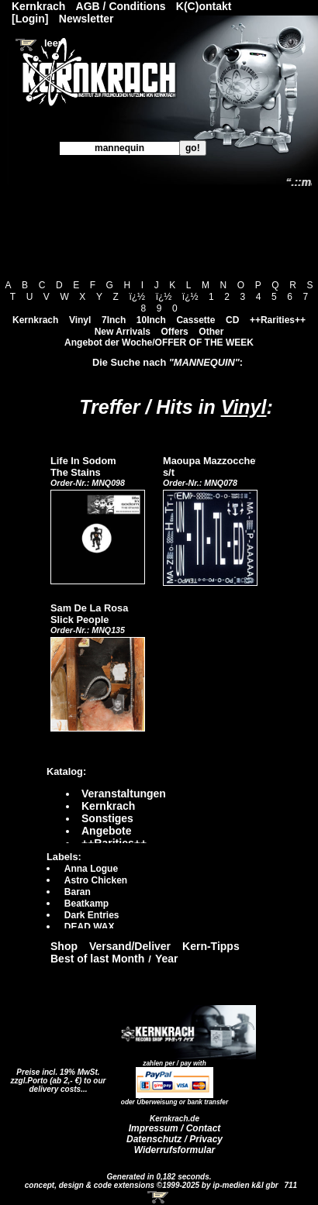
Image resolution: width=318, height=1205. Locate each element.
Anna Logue (91, 868)
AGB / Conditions (121, 6)
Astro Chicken (95, 880)
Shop (64, 946)
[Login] (30, 18)
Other (211, 331)
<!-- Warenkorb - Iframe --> (159, 1197)
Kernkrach (35, 320)
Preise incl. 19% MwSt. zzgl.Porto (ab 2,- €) (55, 1076)
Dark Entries (91, 915)
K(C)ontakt (204, 6)
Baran (77, 892)
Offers (174, 331)
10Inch (151, 320)
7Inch (114, 320)
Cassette (195, 320)
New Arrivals (122, 331)
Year (166, 958)
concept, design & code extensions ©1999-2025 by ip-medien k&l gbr (153, 1185)
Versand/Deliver (130, 946)
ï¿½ (137, 296)
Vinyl (80, 320)
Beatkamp (86, 903)
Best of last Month (97, 958)
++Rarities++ (278, 320)
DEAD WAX (89, 926)
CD (232, 320)
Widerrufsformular (175, 1150)
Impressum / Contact (175, 1128)
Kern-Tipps (211, 946)
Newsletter (86, 18)
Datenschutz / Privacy (174, 1139)
